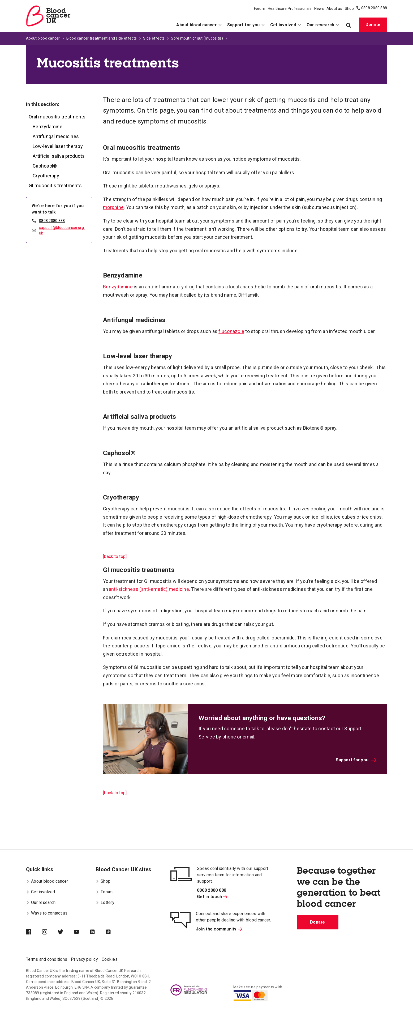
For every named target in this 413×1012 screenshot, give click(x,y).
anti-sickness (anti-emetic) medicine (149, 589)
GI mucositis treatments (55, 185)
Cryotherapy (46, 175)
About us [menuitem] (334, 8)
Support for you (356, 759)
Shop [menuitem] (349, 8)
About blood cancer (43, 38)
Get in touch (212, 896)
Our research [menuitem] (323, 24)
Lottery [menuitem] (105, 902)
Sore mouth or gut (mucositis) (197, 38)
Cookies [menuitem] (110, 959)
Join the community (219, 929)
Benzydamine (47, 126)
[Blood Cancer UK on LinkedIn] (98, 932)
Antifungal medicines (56, 136)
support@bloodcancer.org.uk (62, 230)
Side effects (154, 38)
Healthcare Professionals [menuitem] (290, 8)
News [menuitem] (319, 8)
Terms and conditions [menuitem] (46, 959)
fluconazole (231, 331)
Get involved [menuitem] (285, 24)
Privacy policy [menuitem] (84, 959)
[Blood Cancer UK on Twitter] (66, 932)
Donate (373, 24)
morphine (113, 207)
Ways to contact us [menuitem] (47, 913)
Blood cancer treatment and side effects (101, 38)
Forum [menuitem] (259, 8)
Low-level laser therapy (58, 146)
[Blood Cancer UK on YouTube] (82, 932)
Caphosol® (45, 166)
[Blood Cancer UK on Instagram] (50, 932)
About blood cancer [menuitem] (199, 24)
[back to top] (115, 556)
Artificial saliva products (59, 156)
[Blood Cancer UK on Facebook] (34, 932)
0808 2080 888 (374, 8)
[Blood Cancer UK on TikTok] (114, 932)
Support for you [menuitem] (246, 24)
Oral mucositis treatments (57, 116)
